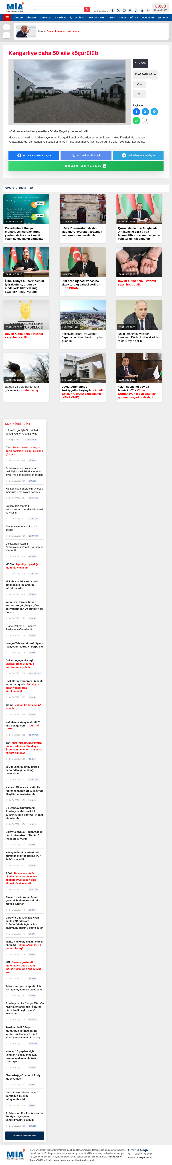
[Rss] (147, 10)
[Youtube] (130, 10)
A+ (139, 84)
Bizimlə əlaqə (101, 11)
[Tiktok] (136, 10)
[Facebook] (112, 10)
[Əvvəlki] (6, 27)
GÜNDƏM (18, 17)
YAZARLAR (148, 17)
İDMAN (111, 17)
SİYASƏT (31, 17)
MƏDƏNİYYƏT (96, 17)
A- (139, 93)
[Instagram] (124, 10)
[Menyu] (7, 17)
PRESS (123, 17)
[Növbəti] (6, 35)
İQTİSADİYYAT (77, 17)
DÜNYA (134, 17)
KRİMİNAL (60, 17)
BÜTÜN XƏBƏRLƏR (24, 1135)
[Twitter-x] (118, 10)
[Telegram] (142, 10)
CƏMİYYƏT (46, 17)
